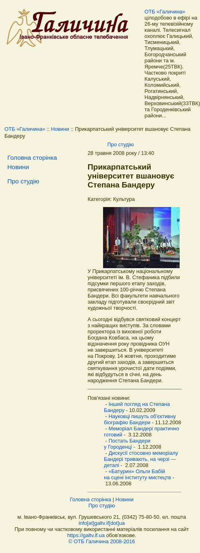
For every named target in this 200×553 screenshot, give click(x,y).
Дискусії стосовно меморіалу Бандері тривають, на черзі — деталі (141, 459)
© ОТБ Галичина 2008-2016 (101, 541)
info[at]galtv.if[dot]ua (102, 523)
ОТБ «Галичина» (165, 12)
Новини (60, 129)
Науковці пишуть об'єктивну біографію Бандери (140, 419)
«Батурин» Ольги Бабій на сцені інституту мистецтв (137, 474)
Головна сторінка (32, 157)
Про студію (120, 144)
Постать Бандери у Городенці (127, 444)
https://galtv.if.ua (86, 535)
